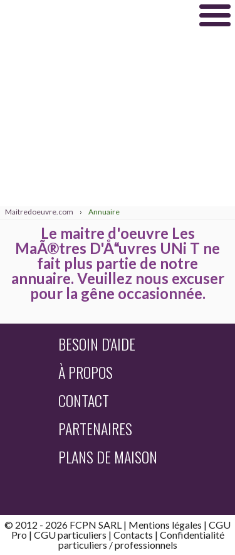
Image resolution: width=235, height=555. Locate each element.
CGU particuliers (70, 535)
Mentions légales (165, 525)
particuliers (82, 545)
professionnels (146, 545)
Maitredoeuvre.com (94, 15)
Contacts (133, 535)
